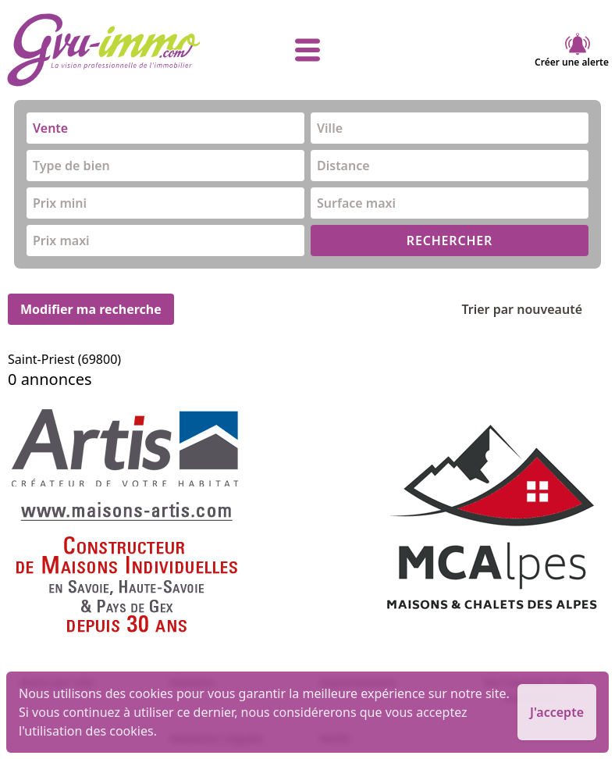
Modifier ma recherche (91, 309)
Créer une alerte (572, 50)
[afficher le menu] (307, 50)
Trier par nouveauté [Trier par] (534, 309)
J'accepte (557, 712)
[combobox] (165, 128)
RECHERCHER (449, 240)
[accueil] (106, 50)
